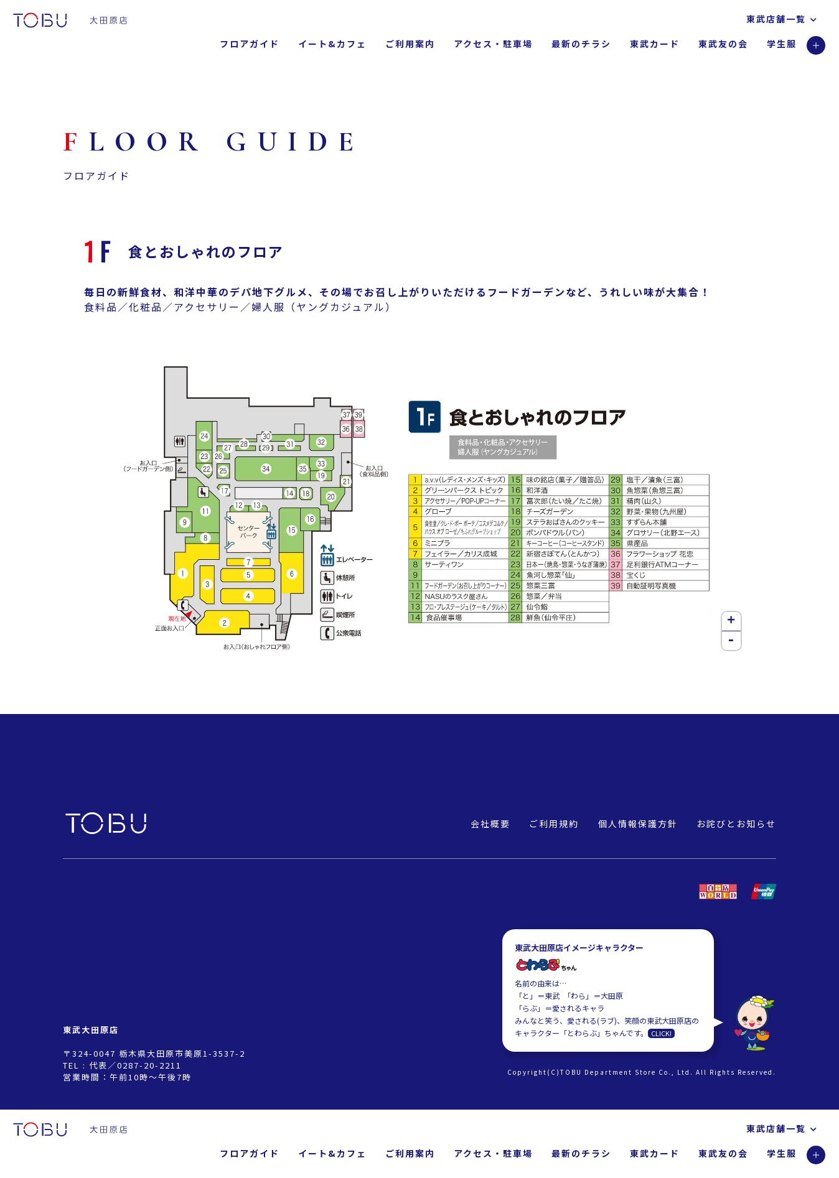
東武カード (655, 43)
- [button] (731, 640)
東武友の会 (723, 43)
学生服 (782, 43)
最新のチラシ (581, 43)
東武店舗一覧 (782, 18)
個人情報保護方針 (638, 823)
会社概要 (490, 823)
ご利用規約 (554, 823)
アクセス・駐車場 (493, 43)
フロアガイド (249, 43)
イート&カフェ (332, 43)
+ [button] (731, 621)
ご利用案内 (410, 43)
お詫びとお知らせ (736, 823)
